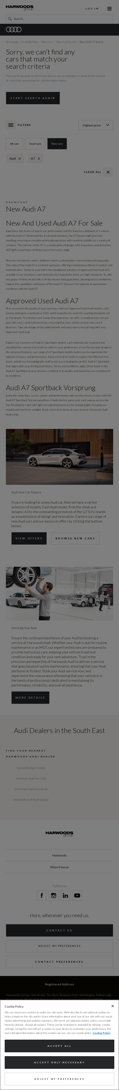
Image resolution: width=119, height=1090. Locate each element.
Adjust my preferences (59, 1078)
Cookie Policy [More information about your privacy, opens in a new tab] (102, 1033)
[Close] (112, 1006)
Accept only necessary (59, 1062)
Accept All (59, 1045)
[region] (59, 1045)
